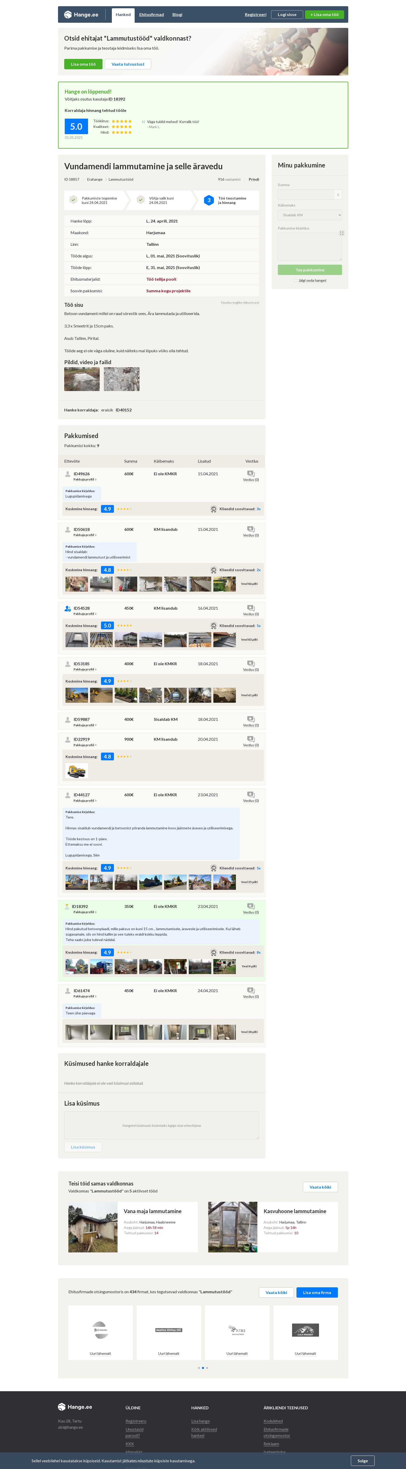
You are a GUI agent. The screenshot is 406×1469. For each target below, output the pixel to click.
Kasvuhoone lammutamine (295, 1211)
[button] (199, 1368)
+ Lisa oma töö (324, 14)
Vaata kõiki (320, 1186)
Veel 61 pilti (249, 695)
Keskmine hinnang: (82, 509)
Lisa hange (200, 1420)
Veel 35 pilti (249, 882)
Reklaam (271, 1443)
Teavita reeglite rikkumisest (240, 302)
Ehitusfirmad (151, 14)
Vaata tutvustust (128, 64)
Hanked (123, 14)
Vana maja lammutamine (153, 1211)
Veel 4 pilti (249, 966)
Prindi (254, 179)
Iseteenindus (275, 1451)
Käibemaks (164, 460)
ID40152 (124, 409)
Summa (130, 460)
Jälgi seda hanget (313, 280)
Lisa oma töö (83, 64)
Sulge (363, 1460)
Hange (81, 14)
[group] (100, 1332)
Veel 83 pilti (249, 639)
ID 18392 (116, 98)
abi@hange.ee (70, 1427)
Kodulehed (273, 1420)
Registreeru (136, 1420)
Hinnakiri (134, 1451)
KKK (130, 1443)
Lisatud (204, 460)
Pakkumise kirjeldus (293, 228)
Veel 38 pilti (249, 1032)
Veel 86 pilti (249, 584)
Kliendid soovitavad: (237, 509)
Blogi (177, 14)
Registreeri (255, 14)
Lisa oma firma (317, 1292)
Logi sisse (287, 14)
